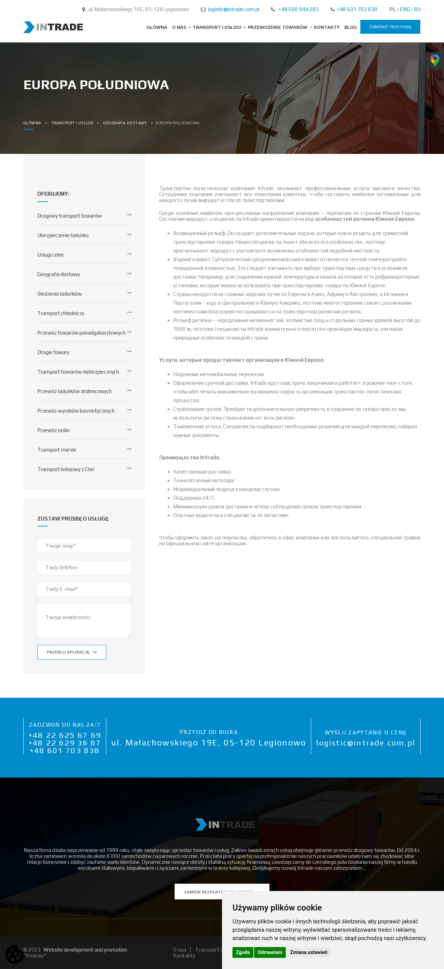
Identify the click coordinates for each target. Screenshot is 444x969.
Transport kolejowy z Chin (65, 469)
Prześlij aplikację (72, 652)
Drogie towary (53, 352)
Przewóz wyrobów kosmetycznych (76, 411)
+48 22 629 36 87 (65, 742)
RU (417, 9)
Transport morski (56, 450)
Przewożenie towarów (278, 27)
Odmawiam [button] (270, 952)
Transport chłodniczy (60, 313)
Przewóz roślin (53, 430)
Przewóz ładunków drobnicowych (74, 391)
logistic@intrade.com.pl (233, 9)
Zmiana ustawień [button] (308, 952)
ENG (405, 9)
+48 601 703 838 (357, 9)
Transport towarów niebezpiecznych (78, 372)
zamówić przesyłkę (390, 26)
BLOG (350, 27)
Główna (156, 27)
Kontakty (326, 27)
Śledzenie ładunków (59, 294)
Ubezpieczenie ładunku (63, 235)
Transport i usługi (217, 27)
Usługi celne (50, 255)
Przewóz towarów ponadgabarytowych (81, 333)
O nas (179, 27)
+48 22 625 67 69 (65, 735)
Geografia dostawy (58, 274)
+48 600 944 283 (298, 9)
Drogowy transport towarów (69, 216)
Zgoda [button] (243, 952)
